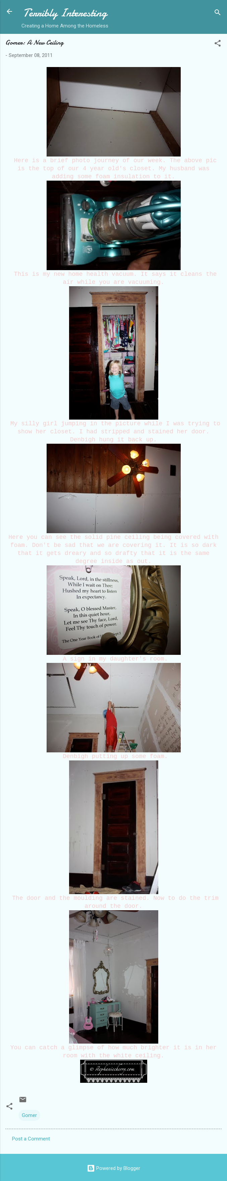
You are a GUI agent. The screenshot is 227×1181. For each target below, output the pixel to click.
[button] (218, 44)
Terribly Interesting (65, 12)
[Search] (218, 13)
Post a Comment (31, 1139)
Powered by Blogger (113, 1168)
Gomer (29, 1115)
